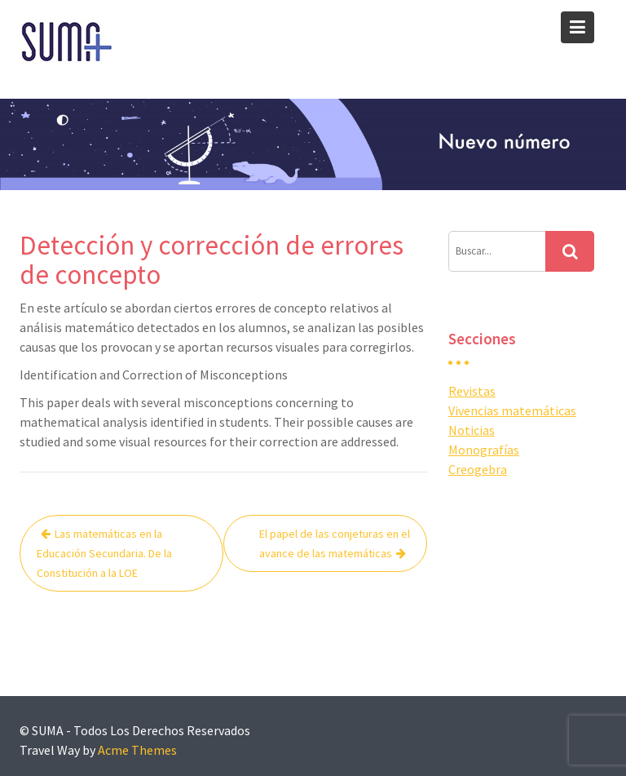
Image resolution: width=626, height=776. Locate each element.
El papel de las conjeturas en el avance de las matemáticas (334, 543)
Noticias (471, 430)
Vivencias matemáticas (512, 410)
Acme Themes (137, 750)
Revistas (472, 391)
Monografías (483, 449)
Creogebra (477, 469)
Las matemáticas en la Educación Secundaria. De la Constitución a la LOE (104, 553)
